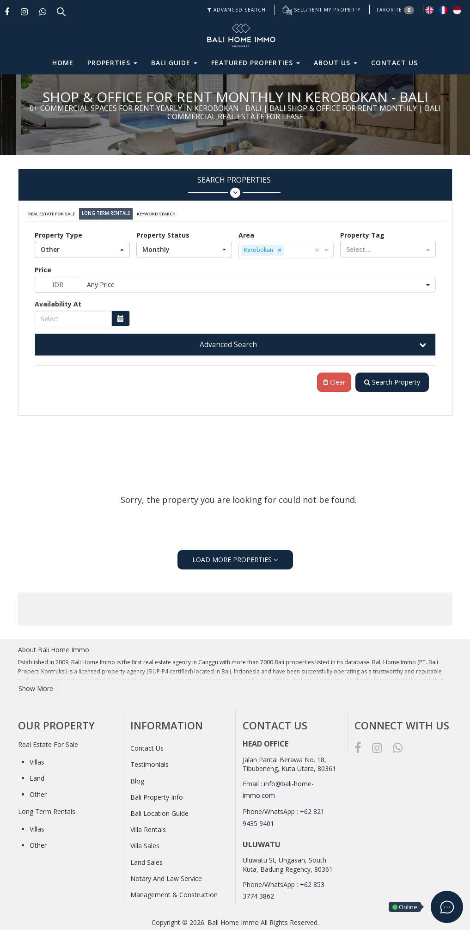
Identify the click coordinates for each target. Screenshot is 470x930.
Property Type (58, 232)
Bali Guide (174, 62)
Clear (332, 380)
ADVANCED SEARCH (237, 9)
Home (62, 62)
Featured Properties (255, 62)
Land (37, 776)
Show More (35, 686)
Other (38, 792)
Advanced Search (228, 342)
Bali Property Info (156, 795)
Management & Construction (174, 892)
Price (43, 267)
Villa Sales (144, 843)
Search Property (391, 380)
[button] (82, 247)
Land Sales (146, 860)
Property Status (162, 232)
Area (246, 232)
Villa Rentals (148, 827)
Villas (37, 760)
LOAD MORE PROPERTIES (235, 557)
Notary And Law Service (166, 876)
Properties (112, 62)
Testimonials (149, 762)
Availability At (58, 301)
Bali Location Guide (159, 811)
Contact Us (394, 62)
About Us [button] (335, 62)
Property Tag (362, 232)
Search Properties (234, 186)
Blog (137, 779)
